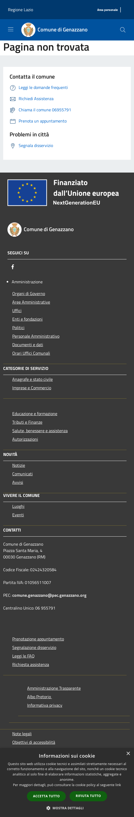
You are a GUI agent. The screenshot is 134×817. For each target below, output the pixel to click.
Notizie (18, 465)
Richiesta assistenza (30, 664)
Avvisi (17, 482)
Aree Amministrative (31, 302)
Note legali (22, 733)
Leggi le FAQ (23, 656)
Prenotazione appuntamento (38, 639)
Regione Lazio (20, 9)
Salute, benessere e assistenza (40, 430)
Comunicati (22, 474)
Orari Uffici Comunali (31, 353)
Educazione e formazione (34, 413)
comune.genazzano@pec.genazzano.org (49, 595)
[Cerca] (123, 30)
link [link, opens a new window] (118, 785)
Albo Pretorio (39, 696)
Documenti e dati (27, 344)
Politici (18, 327)
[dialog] (67, 782)
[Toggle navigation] (10, 29)
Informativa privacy (44, 705)
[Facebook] (12, 267)
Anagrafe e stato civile (32, 379)
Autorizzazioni (25, 439)
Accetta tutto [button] (46, 796)
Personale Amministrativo (35, 336)
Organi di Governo (28, 293)
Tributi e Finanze (27, 422)
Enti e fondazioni (27, 319)
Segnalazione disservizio (34, 647)
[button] (67, 808)
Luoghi (18, 506)
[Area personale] (107, 10)
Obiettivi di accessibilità (33, 742)
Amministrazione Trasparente (54, 688)
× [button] (128, 754)
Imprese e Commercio (31, 388)
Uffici (17, 310)
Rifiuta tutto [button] (88, 796)
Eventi (18, 515)
